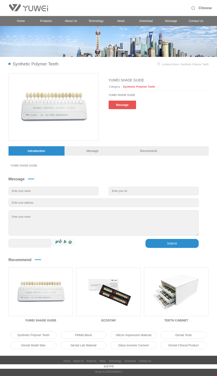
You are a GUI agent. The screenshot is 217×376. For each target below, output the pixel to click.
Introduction (36, 151)
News (121, 21)
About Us (71, 21)
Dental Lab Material (83, 345)
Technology (95, 21)
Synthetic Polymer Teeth (194, 64)
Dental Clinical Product (183, 345)
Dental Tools (183, 335)
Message (171, 21)
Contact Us (196, 21)
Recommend (148, 151)
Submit (172, 243)
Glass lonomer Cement (133, 345)
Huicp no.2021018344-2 (108, 371)
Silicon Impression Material (133, 335)
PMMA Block (83, 335)
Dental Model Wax (33, 345)
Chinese (205, 8)
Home (21, 21)
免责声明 (108, 366)
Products (46, 21)
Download (146, 21)
